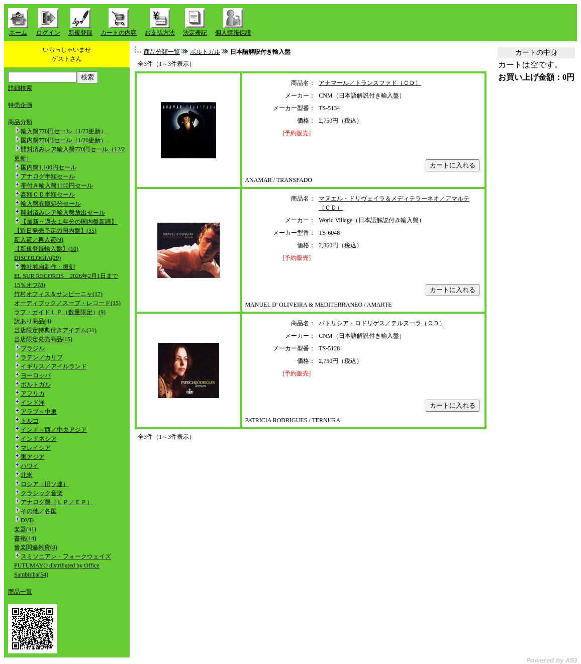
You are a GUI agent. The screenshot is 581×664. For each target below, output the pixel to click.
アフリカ (33, 393)
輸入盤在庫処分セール (51, 203)
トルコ (30, 420)
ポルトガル (36, 384)
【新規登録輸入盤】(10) (46, 248)
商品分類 (20, 122)
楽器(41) (25, 529)
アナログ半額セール (48, 176)
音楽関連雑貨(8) (35, 547)
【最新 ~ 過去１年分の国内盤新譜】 (69, 221)
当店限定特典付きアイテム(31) (55, 330)
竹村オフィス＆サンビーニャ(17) (58, 294)
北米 (27, 475)
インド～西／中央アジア (54, 429)
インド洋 (33, 402)
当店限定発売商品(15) (43, 339)
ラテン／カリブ (42, 357)
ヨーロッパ (36, 375)
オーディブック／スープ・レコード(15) (67, 303)
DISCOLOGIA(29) (37, 257)
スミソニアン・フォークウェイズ (66, 556)
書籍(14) (25, 538)
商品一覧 (20, 591)
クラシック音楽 (42, 493)
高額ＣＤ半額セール (48, 194)
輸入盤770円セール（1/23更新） (64, 131)
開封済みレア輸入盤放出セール (63, 212)
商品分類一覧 (162, 51)
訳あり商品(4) (32, 321)
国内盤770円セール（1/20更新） (64, 140)
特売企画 (20, 105)
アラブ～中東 (39, 411)
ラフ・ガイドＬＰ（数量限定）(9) (60, 312)
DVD (27, 520)
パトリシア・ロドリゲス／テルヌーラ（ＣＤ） (382, 323)
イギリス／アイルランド (54, 366)
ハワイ (30, 465)
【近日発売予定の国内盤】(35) (55, 230)
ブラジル (33, 348)
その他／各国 (39, 511)
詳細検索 (20, 87)
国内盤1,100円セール (48, 167)
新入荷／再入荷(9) (38, 239)
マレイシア (36, 447)
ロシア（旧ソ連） (45, 484)
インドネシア (39, 438)
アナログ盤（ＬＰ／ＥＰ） (57, 502)
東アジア (33, 456)
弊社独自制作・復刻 (48, 266)
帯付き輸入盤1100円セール (57, 185)
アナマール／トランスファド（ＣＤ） (370, 82)
